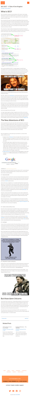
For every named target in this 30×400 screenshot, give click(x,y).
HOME (4, 370)
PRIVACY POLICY (20, 371)
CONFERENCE (24, 370)
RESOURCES (9, 371)
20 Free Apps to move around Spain (7, 327)
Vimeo (25, 218)
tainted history (12, 95)
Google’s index (26, 117)
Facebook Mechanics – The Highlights (21, 327)
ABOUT (9, 370)
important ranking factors (24, 201)
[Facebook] (17, 391)
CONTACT (14, 371)
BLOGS (13, 370)
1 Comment (17, 329)
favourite (6, 180)
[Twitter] (10, 391)
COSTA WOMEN (17, 394)
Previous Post (3, 318)
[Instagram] (20, 391)
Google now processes (6, 151)
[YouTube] (13, 391)
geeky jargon (24, 189)
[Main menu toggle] (28, 3)
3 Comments (4, 329)
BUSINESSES (18, 370)
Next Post (27, 318)
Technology (2, 8)
